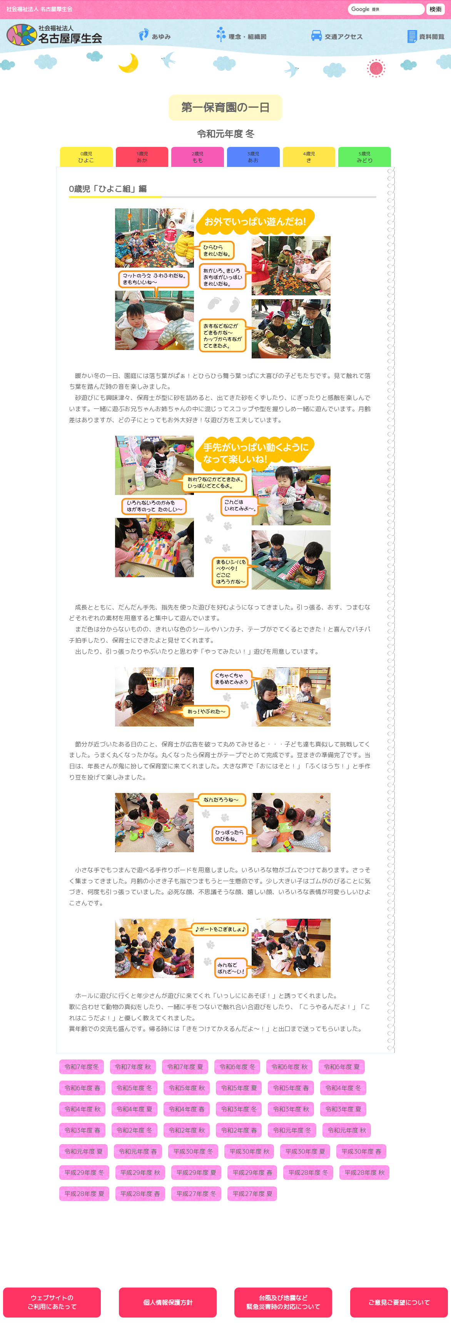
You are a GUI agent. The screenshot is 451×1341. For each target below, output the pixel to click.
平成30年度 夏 (305, 1153)
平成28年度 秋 (364, 1175)
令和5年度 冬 (134, 1090)
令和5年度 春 (291, 1090)
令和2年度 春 (239, 1132)
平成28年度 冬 (308, 1175)
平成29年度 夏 (196, 1175)
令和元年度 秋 (346, 1132)
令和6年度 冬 (237, 1069)
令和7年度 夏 (185, 1069)
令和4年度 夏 (134, 1111)
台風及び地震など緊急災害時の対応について (283, 1304)
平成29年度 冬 (84, 1175)
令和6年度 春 (82, 1090)
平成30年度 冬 (193, 1153)
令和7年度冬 (81, 1069)
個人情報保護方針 (167, 1305)
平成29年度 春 (252, 1175)
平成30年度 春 (361, 1153)
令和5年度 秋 (187, 1090)
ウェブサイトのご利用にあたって (52, 1304)
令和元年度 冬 (292, 1132)
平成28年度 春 (140, 1196)
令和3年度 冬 (239, 1111)
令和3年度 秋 (291, 1111)
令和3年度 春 (82, 1132)
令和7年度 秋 (133, 1069)
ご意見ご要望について (399, 1305)
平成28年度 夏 (84, 1196)
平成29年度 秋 (140, 1175)
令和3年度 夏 (343, 1111)
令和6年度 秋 (289, 1069)
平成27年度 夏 (252, 1196)
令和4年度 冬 (343, 1090)
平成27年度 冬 (196, 1196)
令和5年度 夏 (239, 1090)
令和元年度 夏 (83, 1153)
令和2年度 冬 (134, 1132)
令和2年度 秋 (187, 1132)
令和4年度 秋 (82, 1111)
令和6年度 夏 (342, 1069)
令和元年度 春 (138, 1153)
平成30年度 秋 (249, 1153)
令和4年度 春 (187, 1111)
